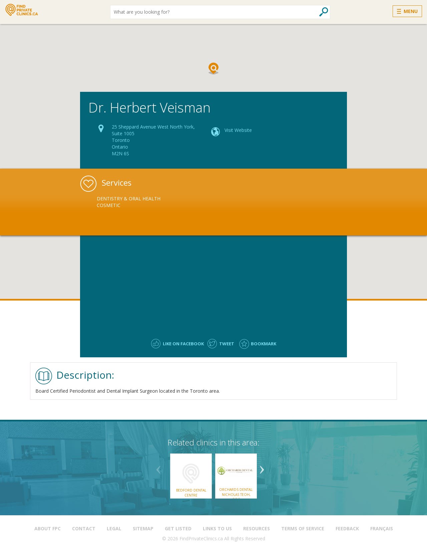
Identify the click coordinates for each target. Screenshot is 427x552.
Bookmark (263, 344)
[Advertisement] (213, 284)
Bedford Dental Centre (191, 492)
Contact (83, 528)
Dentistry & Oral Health (128, 198)
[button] (213, 68)
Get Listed (178, 528)
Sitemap (143, 528)
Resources (256, 528)
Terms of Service (302, 528)
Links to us (217, 528)
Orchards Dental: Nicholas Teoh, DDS (236, 494)
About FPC (47, 528)
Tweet (226, 344)
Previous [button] (158, 467)
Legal (114, 528)
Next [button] (262, 467)
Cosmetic (108, 205)
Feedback (347, 528)
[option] (136, 202)
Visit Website (238, 130)
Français (381, 528)
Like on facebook (183, 344)
